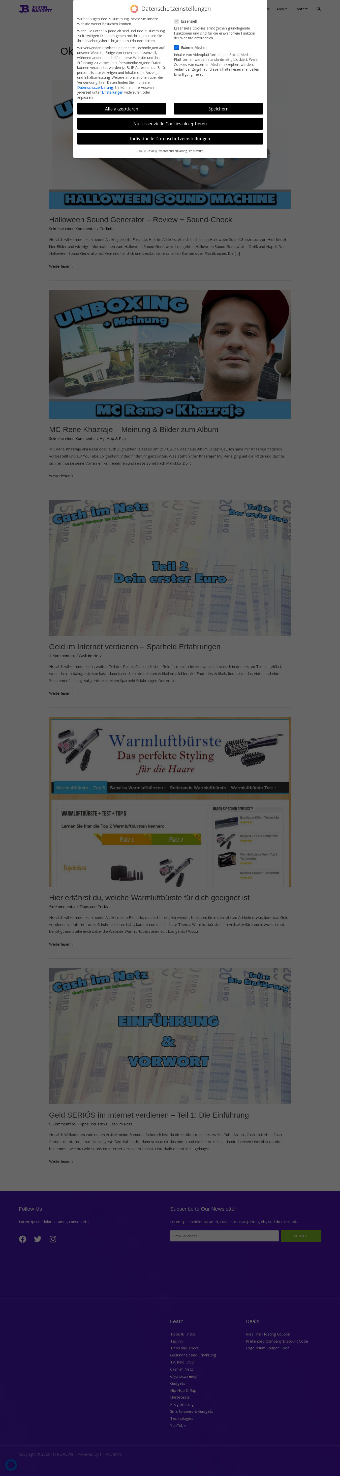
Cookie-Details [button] (146, 149)
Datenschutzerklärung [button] (172, 149)
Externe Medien (192, 46)
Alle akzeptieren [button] (121, 107)
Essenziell (187, 19)
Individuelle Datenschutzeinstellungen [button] (170, 137)
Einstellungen (112, 90)
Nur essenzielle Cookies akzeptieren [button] (170, 122)
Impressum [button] (196, 149)
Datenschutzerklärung (95, 85)
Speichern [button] (218, 107)
